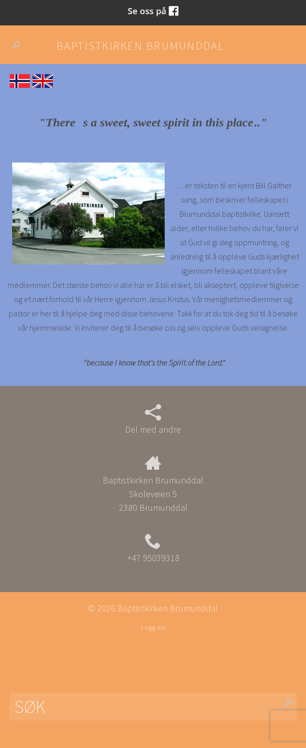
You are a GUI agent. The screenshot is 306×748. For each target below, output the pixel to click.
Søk (20, 45)
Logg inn (153, 627)
